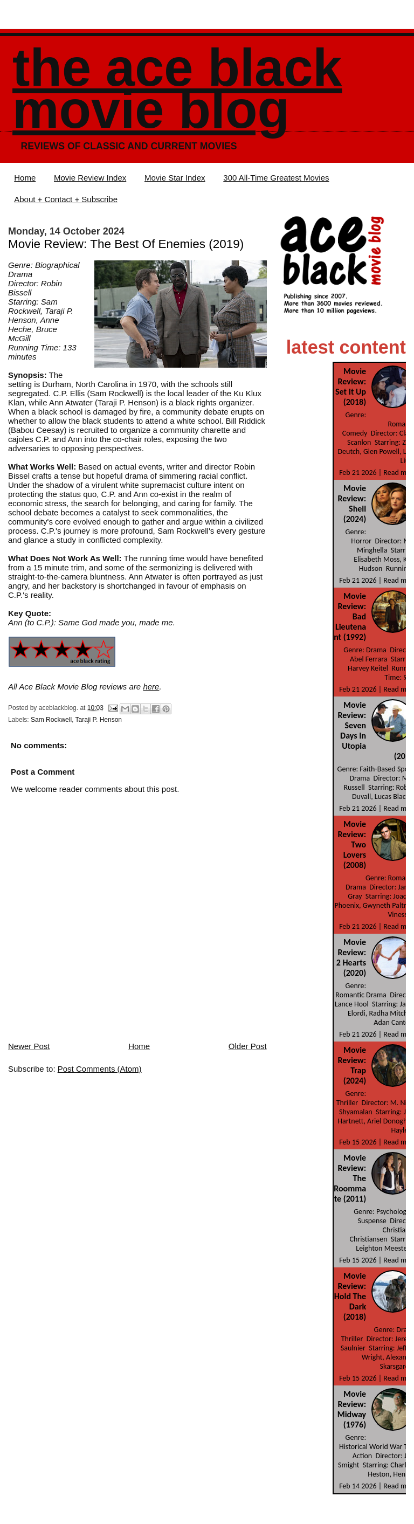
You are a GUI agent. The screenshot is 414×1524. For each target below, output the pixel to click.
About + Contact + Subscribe (66, 199)
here (151, 686)
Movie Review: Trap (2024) (352, 1065)
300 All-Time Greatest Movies (276, 177)
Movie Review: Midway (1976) (351, 1409)
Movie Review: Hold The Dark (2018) (350, 1296)
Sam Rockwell (51, 719)
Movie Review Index (90, 177)
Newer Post (29, 1046)
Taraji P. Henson (98, 719)
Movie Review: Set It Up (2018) (350, 386)
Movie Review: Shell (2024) (352, 503)
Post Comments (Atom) (100, 1068)
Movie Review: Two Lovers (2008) (352, 844)
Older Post (248, 1046)
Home (25, 177)
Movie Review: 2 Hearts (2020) (351, 957)
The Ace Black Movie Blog (177, 88)
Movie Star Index (174, 177)
